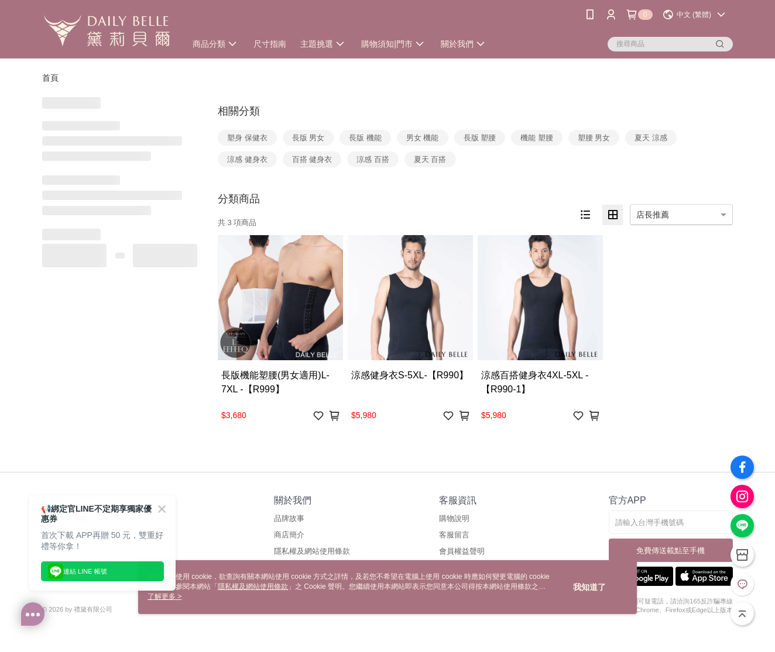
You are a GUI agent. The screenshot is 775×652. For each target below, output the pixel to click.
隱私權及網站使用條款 (312, 551)
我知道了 (589, 587)
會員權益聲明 (462, 551)
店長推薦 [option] (652, 214)
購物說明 (454, 518)
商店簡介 (289, 534)
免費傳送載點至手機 (670, 550)
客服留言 (454, 534)
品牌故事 (289, 518)
